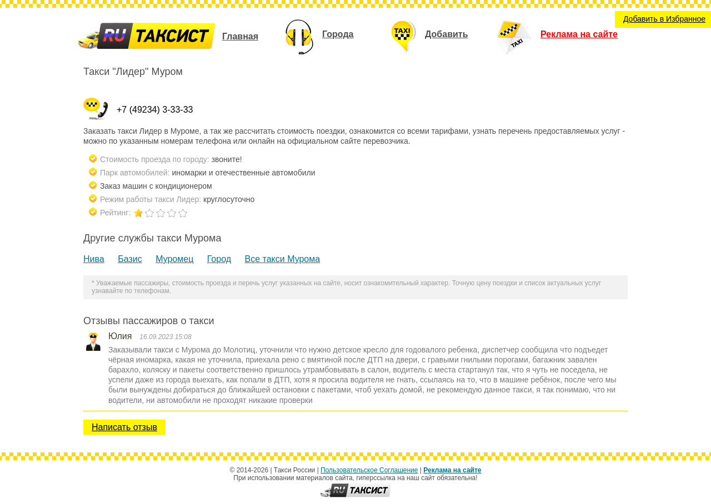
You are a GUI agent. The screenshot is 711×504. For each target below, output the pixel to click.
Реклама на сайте (557, 34)
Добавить (429, 34)
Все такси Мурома (283, 259)
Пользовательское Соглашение (369, 470)
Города (319, 34)
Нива (93, 259)
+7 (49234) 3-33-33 (155, 109)
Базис (130, 259)
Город (219, 259)
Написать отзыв (124, 427)
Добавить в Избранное (664, 18)
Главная (240, 36)
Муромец (174, 259)
